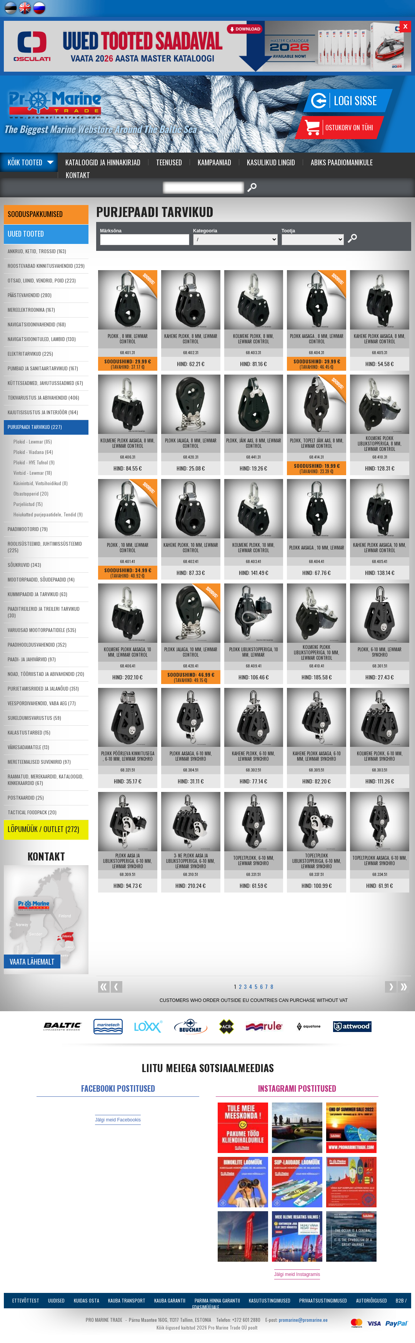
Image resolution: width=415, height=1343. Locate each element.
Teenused (169, 162)
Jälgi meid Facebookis (118, 1120)
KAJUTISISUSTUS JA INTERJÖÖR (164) (43, 412)
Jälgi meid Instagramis (297, 1274)
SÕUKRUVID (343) (24, 564)
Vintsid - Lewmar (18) (32, 472)
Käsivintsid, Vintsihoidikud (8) (40, 483)
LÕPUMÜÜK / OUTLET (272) (43, 829)
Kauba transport (126, 1300)
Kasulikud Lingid (271, 162)
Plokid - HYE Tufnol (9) (34, 462)
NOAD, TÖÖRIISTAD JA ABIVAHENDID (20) (46, 674)
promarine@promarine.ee (303, 1319)
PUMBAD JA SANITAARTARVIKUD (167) (43, 368)
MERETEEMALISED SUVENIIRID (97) (39, 761)
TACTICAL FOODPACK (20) (32, 812)
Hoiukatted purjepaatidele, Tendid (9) (48, 514)
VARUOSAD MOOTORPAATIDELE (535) (42, 630)
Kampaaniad (214, 162)
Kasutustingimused (269, 1300)
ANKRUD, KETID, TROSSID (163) (37, 251)
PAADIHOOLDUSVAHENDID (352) (37, 644)
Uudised (56, 1300)
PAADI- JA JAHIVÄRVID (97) (32, 659)
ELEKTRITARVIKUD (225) (30, 353)
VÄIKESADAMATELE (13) (28, 747)
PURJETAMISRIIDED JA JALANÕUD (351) (43, 688)
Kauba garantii (169, 1300)
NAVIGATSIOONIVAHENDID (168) (37, 324)
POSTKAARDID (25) (26, 797)
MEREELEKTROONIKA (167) (31, 309)
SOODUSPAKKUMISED (35, 214)
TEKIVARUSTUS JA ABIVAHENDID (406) (43, 397)
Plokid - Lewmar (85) (32, 441)
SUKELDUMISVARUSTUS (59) (34, 717)
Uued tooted (26, 234)
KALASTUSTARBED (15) (29, 732)
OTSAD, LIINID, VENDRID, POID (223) (42, 280)
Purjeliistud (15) (28, 504)
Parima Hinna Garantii (217, 1300)
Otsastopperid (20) (30, 493)
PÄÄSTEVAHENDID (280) (30, 295)
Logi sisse (355, 100)
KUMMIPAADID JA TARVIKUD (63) (37, 594)
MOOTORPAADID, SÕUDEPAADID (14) (41, 579)
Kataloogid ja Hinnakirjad (102, 162)
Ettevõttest (25, 1300)
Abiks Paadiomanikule (342, 162)
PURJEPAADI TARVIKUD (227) (35, 427)
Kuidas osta (86, 1300)
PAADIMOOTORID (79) (28, 529)
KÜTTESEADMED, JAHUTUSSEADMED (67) (45, 383)
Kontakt (78, 175)
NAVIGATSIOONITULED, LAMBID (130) (42, 339)
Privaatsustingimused (323, 1300)
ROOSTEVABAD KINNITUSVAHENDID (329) (46, 265)
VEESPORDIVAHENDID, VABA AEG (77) (42, 703)
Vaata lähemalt (32, 961)
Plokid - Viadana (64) (33, 452)
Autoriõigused (371, 1300)
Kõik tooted (25, 162)
